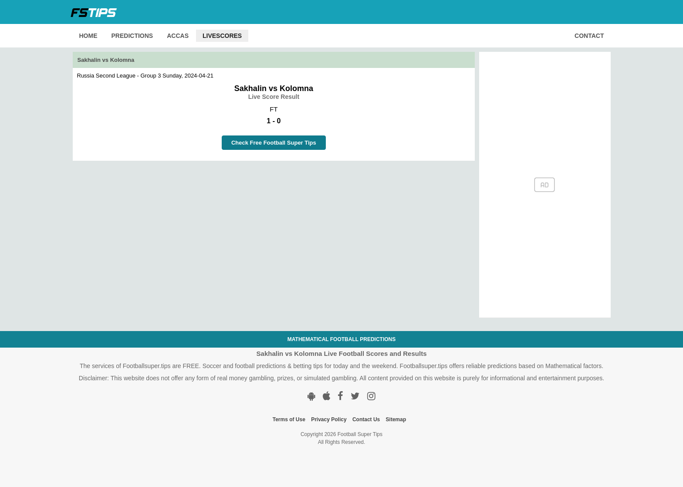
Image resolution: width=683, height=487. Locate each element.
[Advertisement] (274, 222)
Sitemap (396, 419)
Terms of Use (289, 419)
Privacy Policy (328, 419)
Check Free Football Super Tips (273, 142)
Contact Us (366, 419)
